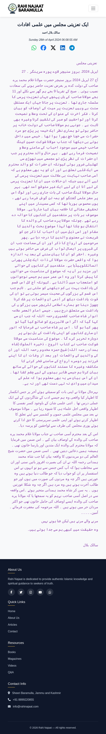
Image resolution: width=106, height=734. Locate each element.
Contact (12, 631)
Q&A (11, 672)
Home (11, 611)
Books (12, 652)
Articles (12, 624)
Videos (12, 665)
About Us (13, 617)
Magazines (14, 658)
